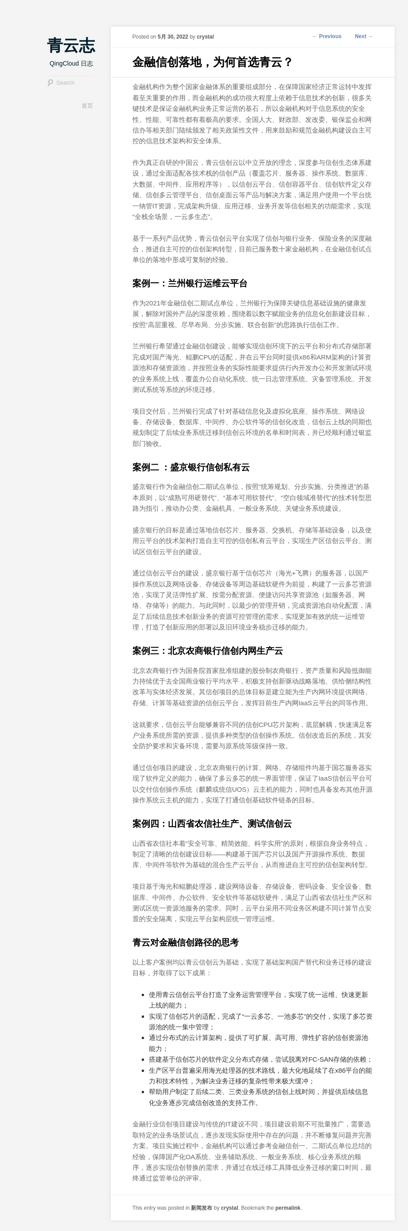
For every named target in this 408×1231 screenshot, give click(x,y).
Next (364, 36)
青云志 (71, 45)
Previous (327, 36)
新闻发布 (201, 1208)
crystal (205, 37)
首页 (87, 105)
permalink (288, 1208)
